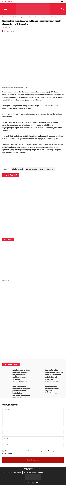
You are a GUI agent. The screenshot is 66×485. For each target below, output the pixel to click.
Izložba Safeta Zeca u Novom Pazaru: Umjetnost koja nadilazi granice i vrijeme (21, 375)
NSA (41, 169)
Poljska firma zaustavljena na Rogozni (52, 388)
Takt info (5, 17)
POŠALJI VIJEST (7, 1)
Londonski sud (31, 169)
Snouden (50, 169)
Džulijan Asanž (17, 169)
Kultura (23, 381)
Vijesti (12, 17)
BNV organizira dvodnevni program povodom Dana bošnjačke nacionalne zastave (21, 391)
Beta (9, 28)
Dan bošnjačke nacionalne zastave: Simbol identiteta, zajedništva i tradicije (54, 375)
